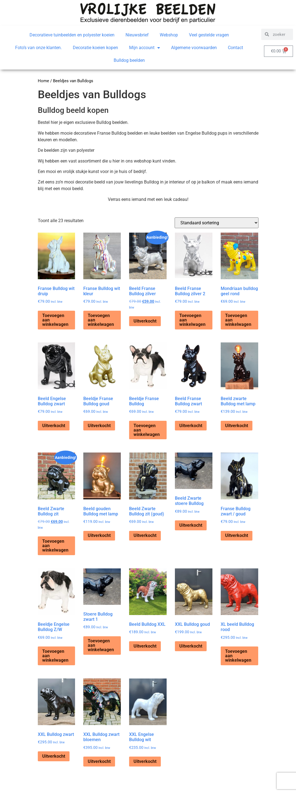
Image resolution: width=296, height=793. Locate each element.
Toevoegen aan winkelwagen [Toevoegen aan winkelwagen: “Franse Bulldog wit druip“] (55, 320)
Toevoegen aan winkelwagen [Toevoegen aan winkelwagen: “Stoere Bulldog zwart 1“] (101, 645)
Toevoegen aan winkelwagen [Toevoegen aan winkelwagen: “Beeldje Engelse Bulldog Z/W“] (55, 656)
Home (43, 80)
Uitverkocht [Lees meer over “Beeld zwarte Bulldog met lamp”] (236, 425)
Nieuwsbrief (137, 35)
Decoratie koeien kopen (95, 47)
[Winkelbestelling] (216, 222)
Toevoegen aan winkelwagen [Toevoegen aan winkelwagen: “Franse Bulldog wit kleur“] (101, 320)
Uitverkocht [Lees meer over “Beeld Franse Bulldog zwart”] (190, 425)
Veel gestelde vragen (209, 35)
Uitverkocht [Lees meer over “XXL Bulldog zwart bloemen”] (99, 761)
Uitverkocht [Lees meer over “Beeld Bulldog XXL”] (145, 646)
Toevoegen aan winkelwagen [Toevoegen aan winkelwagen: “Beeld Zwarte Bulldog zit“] (55, 546)
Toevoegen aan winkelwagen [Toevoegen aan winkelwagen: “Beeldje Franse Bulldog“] (147, 430)
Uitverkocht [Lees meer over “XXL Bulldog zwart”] (53, 756)
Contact (235, 47)
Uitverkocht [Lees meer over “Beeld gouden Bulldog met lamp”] (99, 535)
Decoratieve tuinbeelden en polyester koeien (72, 35)
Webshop (169, 35)
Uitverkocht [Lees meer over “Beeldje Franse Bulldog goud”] (99, 425)
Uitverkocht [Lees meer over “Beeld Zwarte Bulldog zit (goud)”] (145, 535)
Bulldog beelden (129, 60)
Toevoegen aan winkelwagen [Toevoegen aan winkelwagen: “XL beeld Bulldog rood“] (238, 656)
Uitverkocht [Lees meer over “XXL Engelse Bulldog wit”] (145, 761)
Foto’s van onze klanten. (38, 47)
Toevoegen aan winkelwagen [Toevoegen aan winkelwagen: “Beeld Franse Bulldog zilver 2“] (192, 320)
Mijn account (144, 48)
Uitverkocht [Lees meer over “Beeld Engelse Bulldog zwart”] (53, 425)
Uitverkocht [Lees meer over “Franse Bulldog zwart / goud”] (236, 535)
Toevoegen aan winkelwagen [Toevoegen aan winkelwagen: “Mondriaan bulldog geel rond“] (238, 320)
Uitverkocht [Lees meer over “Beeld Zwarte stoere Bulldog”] (190, 525)
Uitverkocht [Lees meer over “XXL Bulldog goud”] (190, 646)
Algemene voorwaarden (194, 47)
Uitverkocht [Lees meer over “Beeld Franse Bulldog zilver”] (145, 321)
